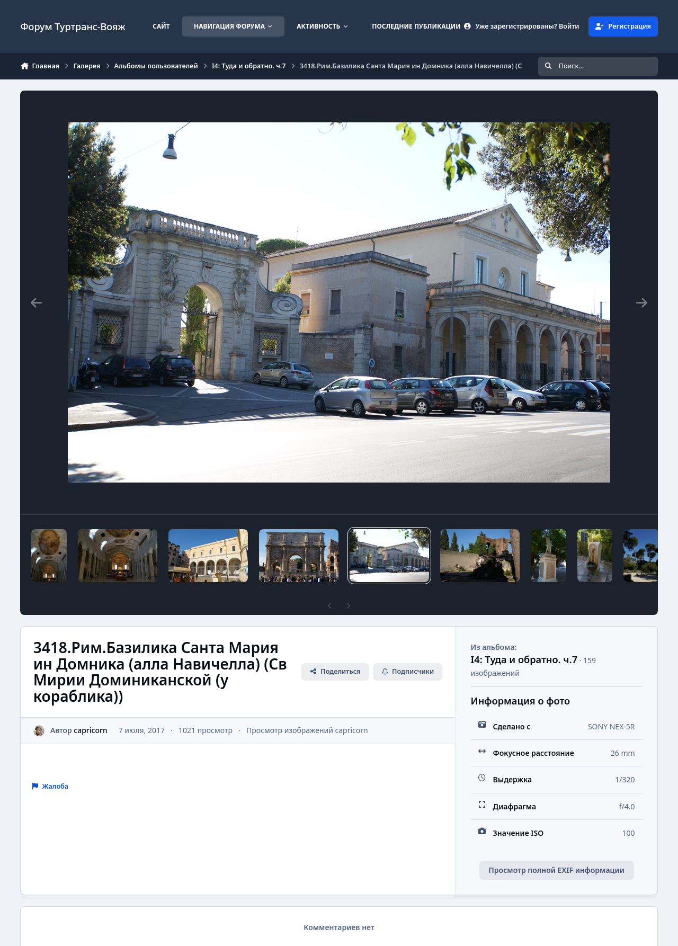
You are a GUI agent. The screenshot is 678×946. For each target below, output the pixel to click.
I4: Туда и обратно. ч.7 (524, 659)
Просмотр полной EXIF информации (556, 870)
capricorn (91, 730)
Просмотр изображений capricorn (307, 730)
